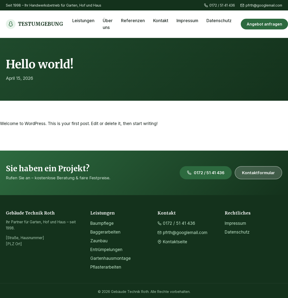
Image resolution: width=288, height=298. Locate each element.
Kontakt (160, 20)
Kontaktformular (258, 172)
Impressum (187, 20)
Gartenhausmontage (110, 258)
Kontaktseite (172, 241)
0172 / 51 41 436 (219, 5)
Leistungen (83, 20)
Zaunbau (99, 240)
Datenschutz (219, 20)
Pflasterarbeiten (105, 267)
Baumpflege (102, 223)
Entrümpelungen (106, 249)
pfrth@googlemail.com (261, 5)
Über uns (108, 24)
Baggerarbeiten (105, 232)
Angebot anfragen (264, 24)
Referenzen (133, 20)
